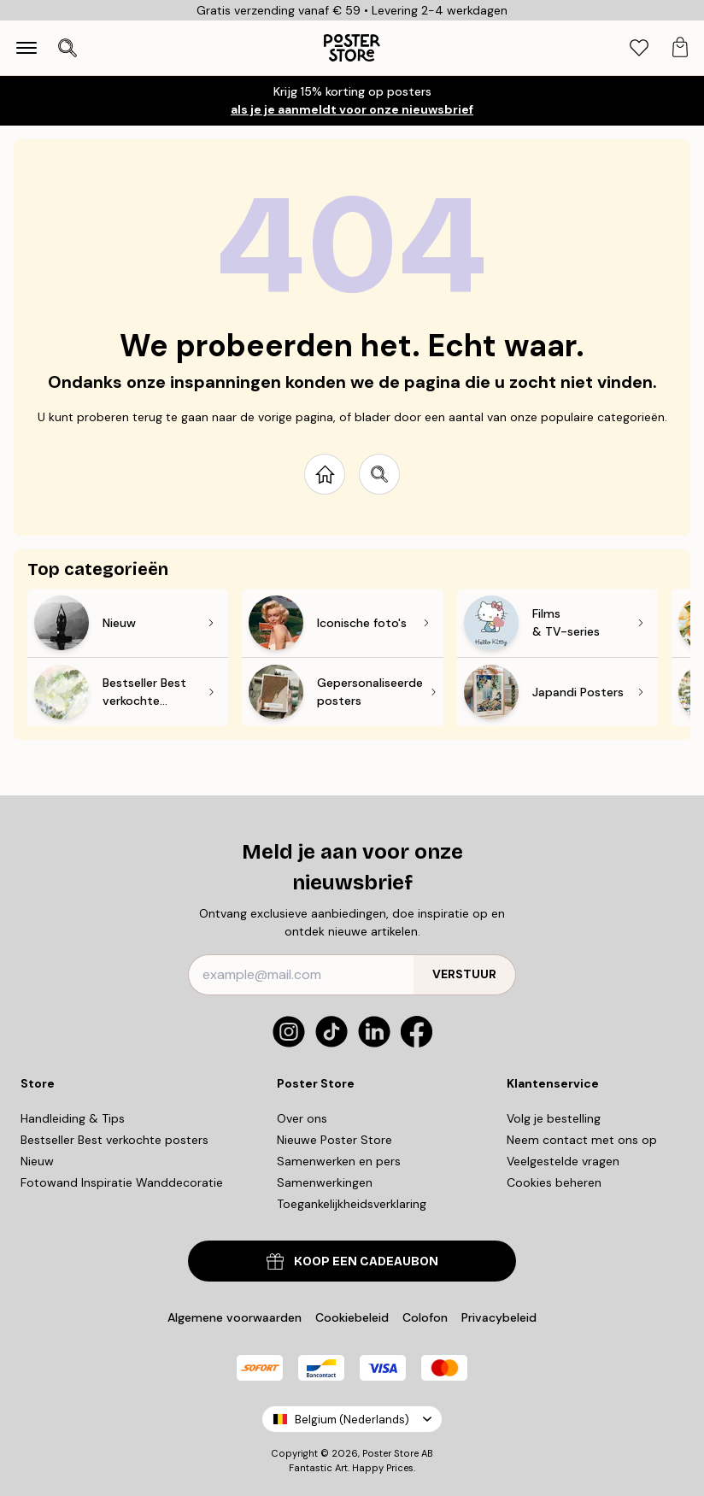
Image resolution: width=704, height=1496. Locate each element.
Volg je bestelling (554, 1118)
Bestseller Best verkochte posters (114, 1139)
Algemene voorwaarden (234, 1317)
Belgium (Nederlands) (352, 1419)
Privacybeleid (499, 1317)
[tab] (639, 48)
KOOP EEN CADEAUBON (352, 1261)
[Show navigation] (26, 48)
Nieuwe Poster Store (334, 1139)
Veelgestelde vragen (563, 1161)
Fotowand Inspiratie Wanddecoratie (122, 1182)
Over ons (302, 1118)
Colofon (425, 1317)
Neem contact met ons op (582, 1139)
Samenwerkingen (325, 1182)
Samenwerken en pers (339, 1161)
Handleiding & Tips (73, 1118)
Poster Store (390, 1453)
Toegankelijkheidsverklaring (351, 1203)
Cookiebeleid (352, 1317)
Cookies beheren (554, 1182)
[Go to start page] (324, 474)
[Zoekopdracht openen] (67, 48)
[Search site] (379, 474)
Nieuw (37, 1161)
